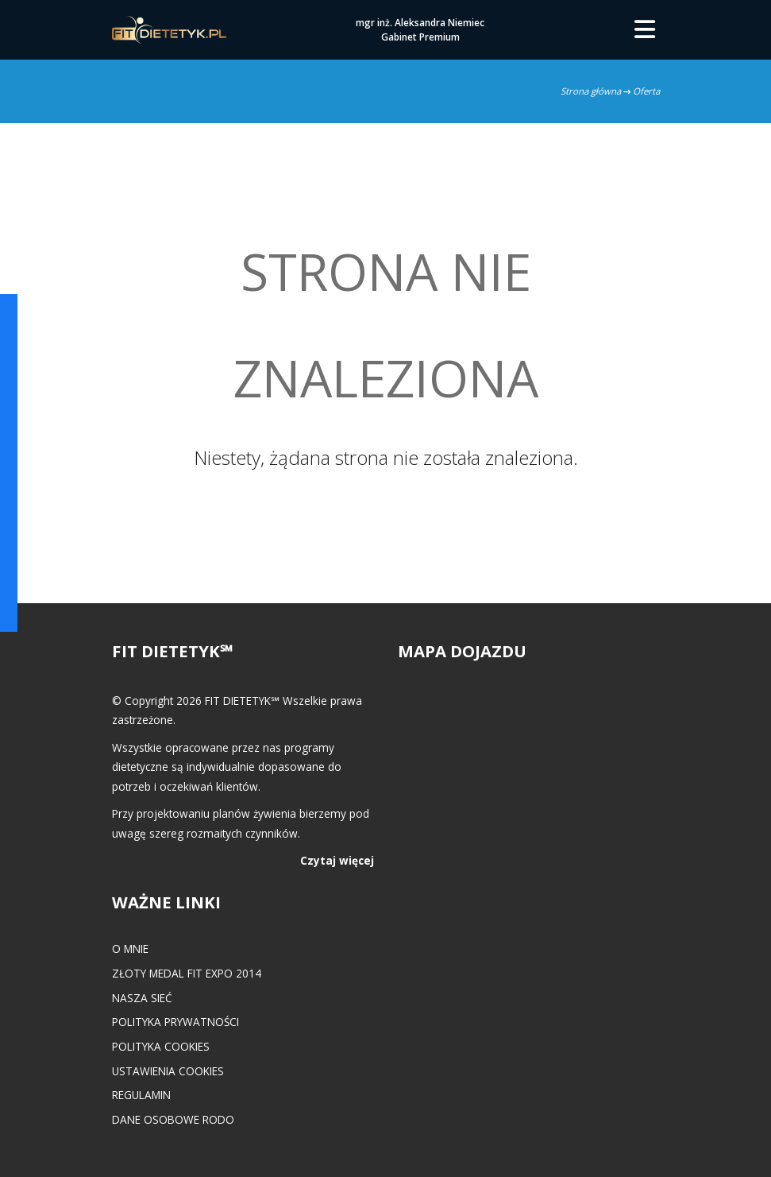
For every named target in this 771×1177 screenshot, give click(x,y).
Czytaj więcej (337, 860)
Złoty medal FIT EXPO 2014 (186, 973)
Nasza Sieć (142, 997)
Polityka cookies (161, 1046)
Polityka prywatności (175, 1021)
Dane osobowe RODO (173, 1119)
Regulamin (141, 1094)
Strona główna (591, 91)
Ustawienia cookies (168, 1070)
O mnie (130, 948)
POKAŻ (22, 354)
